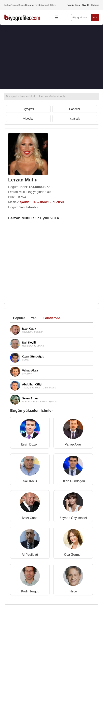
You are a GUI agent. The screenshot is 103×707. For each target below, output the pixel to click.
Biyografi (28, 109)
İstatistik (75, 118)
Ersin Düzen (29, 444)
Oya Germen (73, 554)
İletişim (95, 5)
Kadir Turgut (29, 591)
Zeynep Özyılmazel (73, 518)
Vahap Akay (73, 444)
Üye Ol (85, 5)
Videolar (28, 118)
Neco (73, 591)
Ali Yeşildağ (30, 554)
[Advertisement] (51, 57)
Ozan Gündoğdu (73, 481)
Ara (95, 17)
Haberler (74, 109)
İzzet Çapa (29, 518)
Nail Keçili (30, 481)
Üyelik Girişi (73, 5)
